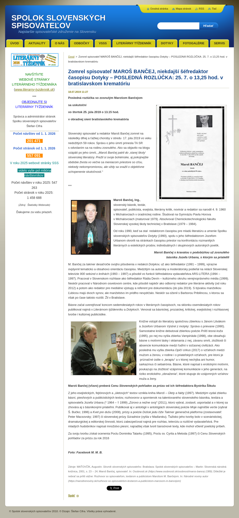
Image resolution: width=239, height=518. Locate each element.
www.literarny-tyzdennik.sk (34, 89)
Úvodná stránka (159, 8)
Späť (71, 495)
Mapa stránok (183, 8)
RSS (201, 8)
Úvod (71, 56)
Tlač (214, 8)
